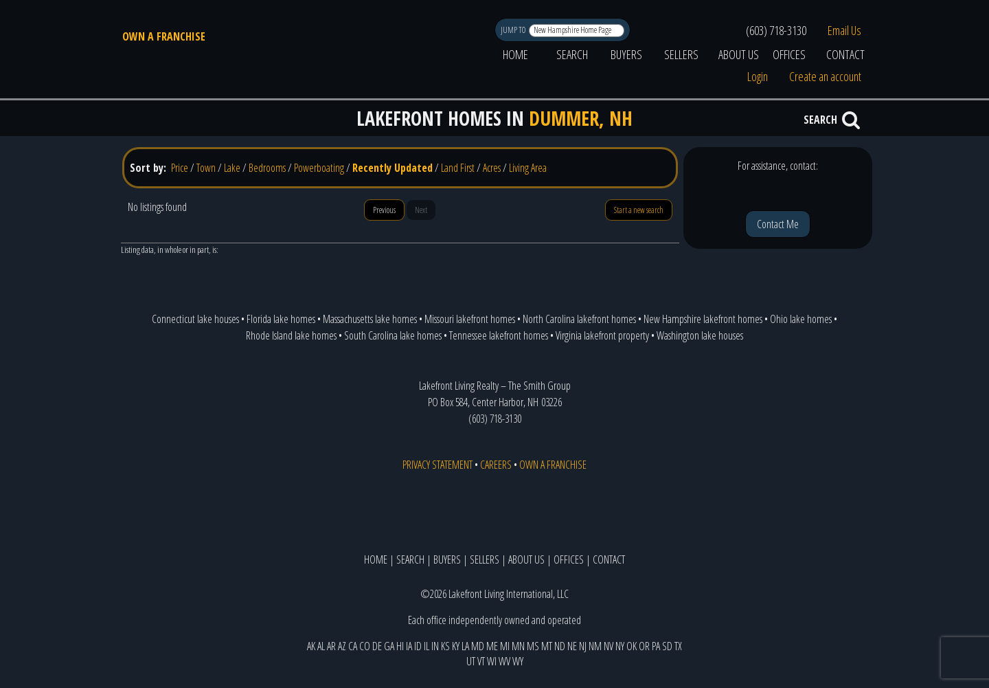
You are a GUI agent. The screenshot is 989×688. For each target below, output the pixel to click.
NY (619, 646)
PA (656, 646)
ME (492, 646)
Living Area (528, 167)
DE (377, 646)
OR (644, 646)
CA (352, 646)
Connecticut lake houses (195, 318)
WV (504, 661)
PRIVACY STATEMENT (437, 464)
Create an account (825, 76)
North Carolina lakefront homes (579, 318)
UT (470, 661)
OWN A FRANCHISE (163, 36)
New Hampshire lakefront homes (703, 318)
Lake (232, 167)
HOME (515, 54)
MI (505, 646)
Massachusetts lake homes (370, 318)
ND (559, 646)
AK (311, 646)
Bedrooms (267, 167)
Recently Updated (392, 167)
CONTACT (845, 54)
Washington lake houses (700, 335)
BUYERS (626, 54)
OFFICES (789, 54)
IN (435, 646)
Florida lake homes (281, 318)
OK (631, 646)
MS (533, 646)
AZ (342, 646)
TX (678, 646)
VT (481, 661)
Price (179, 167)
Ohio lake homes (801, 318)
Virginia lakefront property (602, 335)
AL (321, 646)
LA (465, 646)
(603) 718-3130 (776, 30)
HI (400, 646)
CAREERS (496, 464)
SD (667, 646)
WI (492, 661)
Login (757, 76)
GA (389, 646)
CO (364, 646)
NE (572, 646)
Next (421, 210)
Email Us (844, 30)
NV (608, 646)
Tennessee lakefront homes (498, 335)
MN (518, 646)
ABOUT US (738, 54)
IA (409, 646)
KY (455, 646)
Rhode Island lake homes (291, 335)
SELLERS (681, 54)
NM (595, 646)
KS (445, 646)
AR (331, 646)
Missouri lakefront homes (469, 318)
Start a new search (638, 210)
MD (477, 646)
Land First (458, 167)
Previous (384, 210)
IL (426, 646)
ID (418, 646)
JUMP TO (514, 30)
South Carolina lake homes (393, 335)
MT (546, 646)
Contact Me (778, 224)
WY (517, 661)
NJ (583, 646)
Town (206, 167)
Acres (492, 167)
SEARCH (572, 54)
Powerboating (319, 167)
